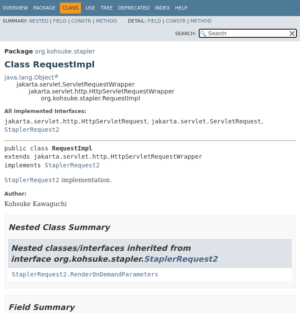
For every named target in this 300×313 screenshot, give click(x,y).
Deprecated (134, 8)
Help (181, 8)
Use (90, 8)
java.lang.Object (29, 77)
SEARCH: (185, 34)
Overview (15, 8)
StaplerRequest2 (31, 129)
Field (60, 21)
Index (162, 8)
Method (106, 21)
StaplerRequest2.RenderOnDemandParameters (85, 274)
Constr (81, 21)
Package (44, 8)
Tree (106, 8)
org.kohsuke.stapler (65, 51)
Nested (38, 21)
